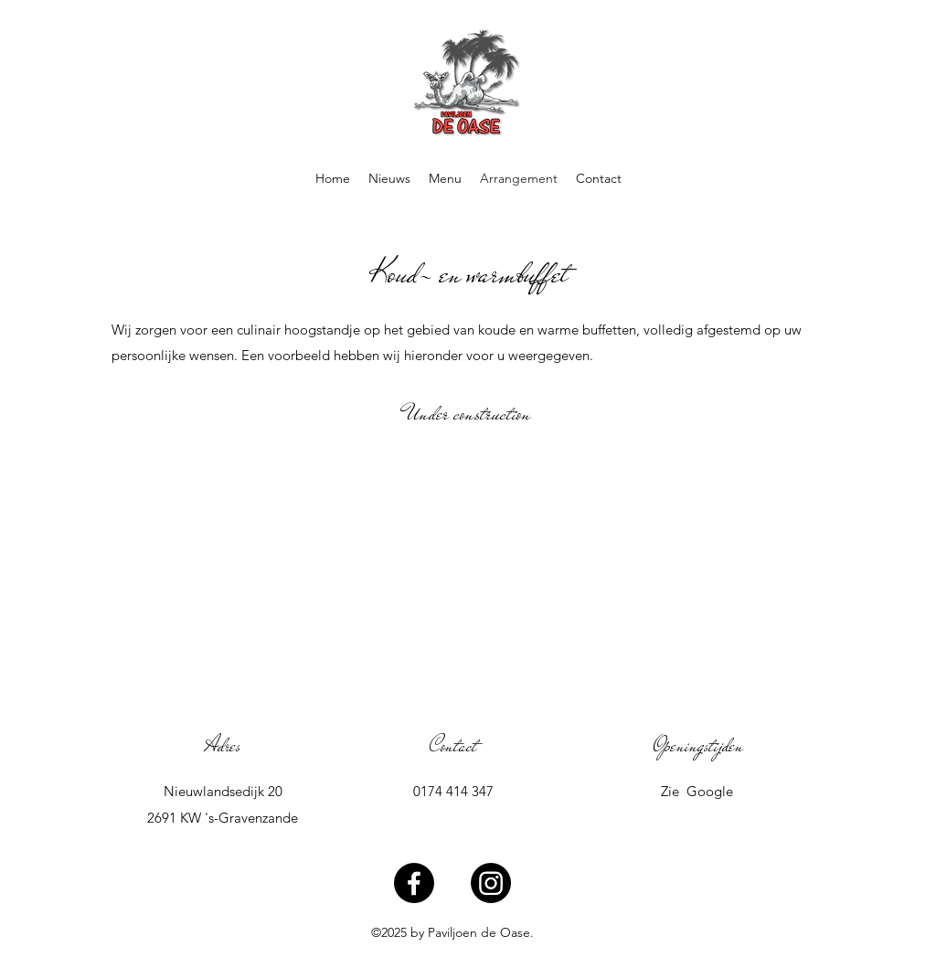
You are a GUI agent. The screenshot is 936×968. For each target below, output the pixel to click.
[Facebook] (414, 883)
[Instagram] (491, 883)
